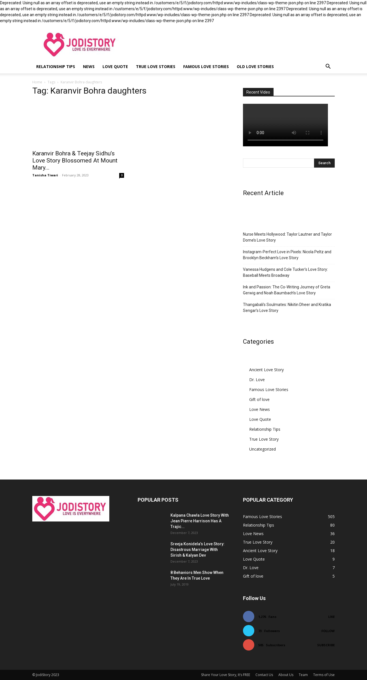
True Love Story (264, 439)
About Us (285, 674)
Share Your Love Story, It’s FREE (225, 674)
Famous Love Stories (206, 66)
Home (37, 82)
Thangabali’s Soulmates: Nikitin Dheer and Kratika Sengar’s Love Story (287, 307)
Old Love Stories (255, 66)
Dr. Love (257, 379)
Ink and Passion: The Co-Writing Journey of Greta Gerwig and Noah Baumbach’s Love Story (286, 290)
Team (303, 674)
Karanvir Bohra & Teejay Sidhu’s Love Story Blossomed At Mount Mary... (75, 160)
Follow (328, 631)
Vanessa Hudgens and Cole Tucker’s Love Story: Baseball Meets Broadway (285, 272)
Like (331, 616)
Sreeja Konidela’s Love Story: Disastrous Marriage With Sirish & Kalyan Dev (197, 549)
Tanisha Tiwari (45, 175)
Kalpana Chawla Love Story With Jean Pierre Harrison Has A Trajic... (199, 521)
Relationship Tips (55, 66)
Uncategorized (262, 449)
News (89, 66)
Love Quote (115, 66)
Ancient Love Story (266, 369)
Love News (259, 409)
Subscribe (326, 645)
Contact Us (264, 674)
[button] (328, 67)
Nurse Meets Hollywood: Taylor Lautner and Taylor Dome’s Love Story (287, 237)
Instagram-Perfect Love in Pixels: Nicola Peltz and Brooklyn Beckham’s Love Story (287, 255)
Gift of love (259, 399)
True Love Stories (155, 66)
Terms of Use (324, 674)
